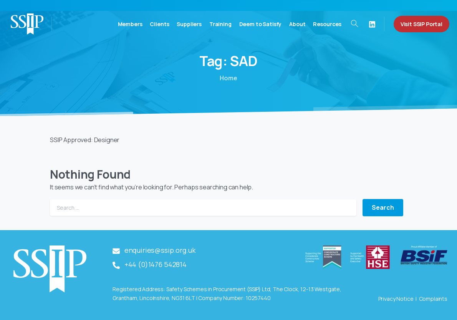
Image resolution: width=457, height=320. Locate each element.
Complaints (433, 298)
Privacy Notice (396, 298)
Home (228, 78)
